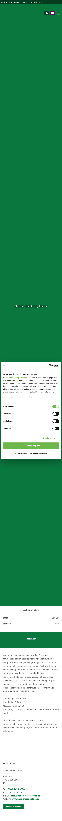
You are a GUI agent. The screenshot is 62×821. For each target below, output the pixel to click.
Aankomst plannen (13, 806)
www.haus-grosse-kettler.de (25, 798)
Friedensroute (15, 2)
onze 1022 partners (17, 378)
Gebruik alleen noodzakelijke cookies (31, 453)
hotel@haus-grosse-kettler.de (25, 795)
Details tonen (49, 438)
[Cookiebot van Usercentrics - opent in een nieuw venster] (48, 365)
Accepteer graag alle (31, 446)
